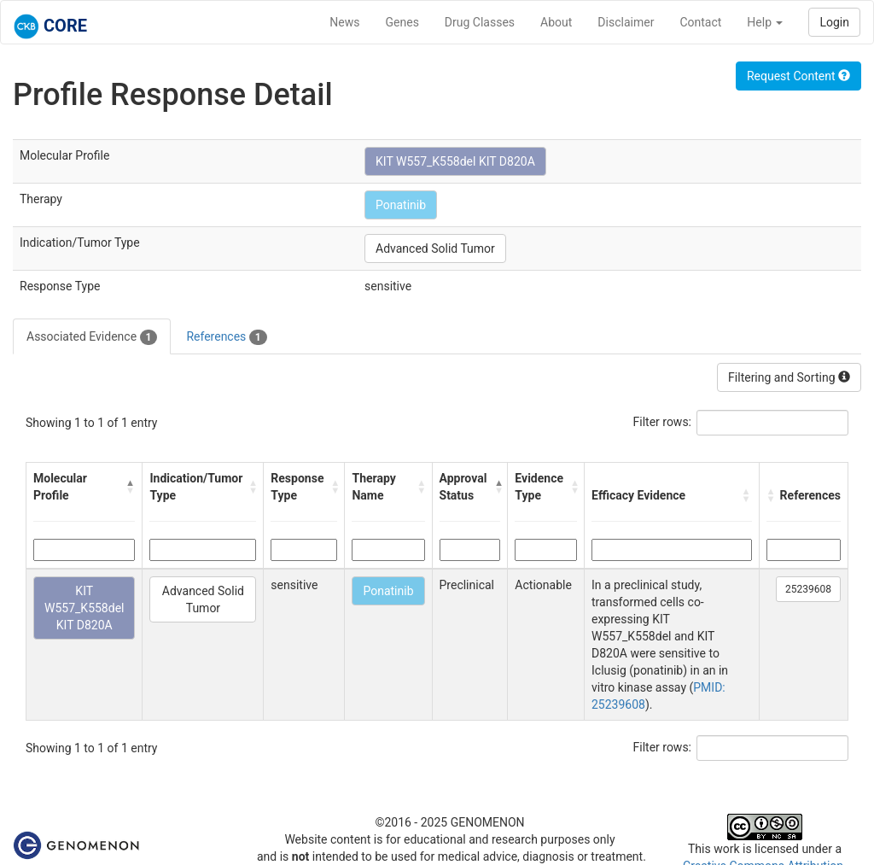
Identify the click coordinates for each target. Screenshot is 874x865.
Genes (402, 22)
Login (834, 22)
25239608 (808, 589)
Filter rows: (662, 422)
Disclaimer (625, 22)
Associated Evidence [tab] (91, 337)
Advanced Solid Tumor (435, 248)
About (556, 22)
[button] (130, 486)
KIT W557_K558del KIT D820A (455, 161)
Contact (700, 22)
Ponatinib (401, 205)
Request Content (798, 76)
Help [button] (765, 22)
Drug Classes (480, 22)
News (344, 22)
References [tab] (226, 337)
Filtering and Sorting (789, 377)
